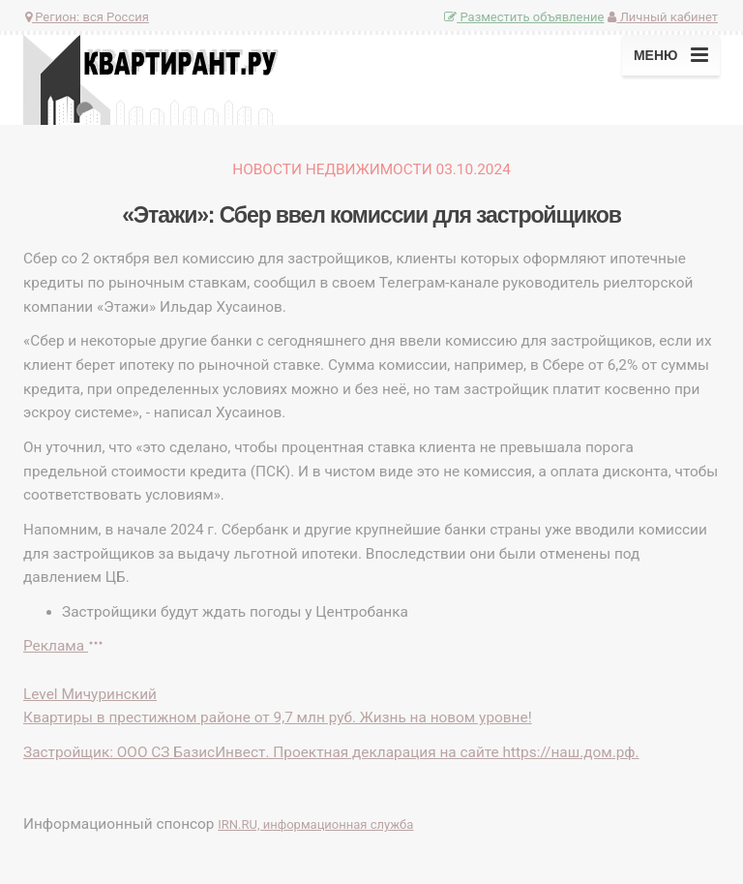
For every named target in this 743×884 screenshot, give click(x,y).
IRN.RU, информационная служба (315, 824)
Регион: (87, 17)
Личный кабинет (663, 17)
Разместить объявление (524, 17)
